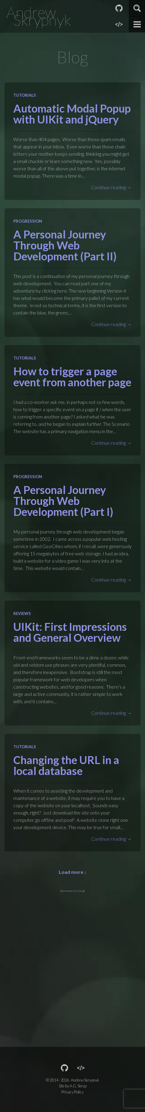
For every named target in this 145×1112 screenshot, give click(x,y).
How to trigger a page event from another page (72, 376)
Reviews (22, 613)
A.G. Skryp (78, 1085)
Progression (27, 221)
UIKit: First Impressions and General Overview (70, 632)
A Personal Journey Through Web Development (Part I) (63, 500)
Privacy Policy (72, 1091)
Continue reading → (111, 187)
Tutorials (24, 95)
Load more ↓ (73, 872)
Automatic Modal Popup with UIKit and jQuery (72, 114)
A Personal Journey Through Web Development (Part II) (65, 245)
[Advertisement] (72, 965)
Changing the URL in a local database (66, 765)
